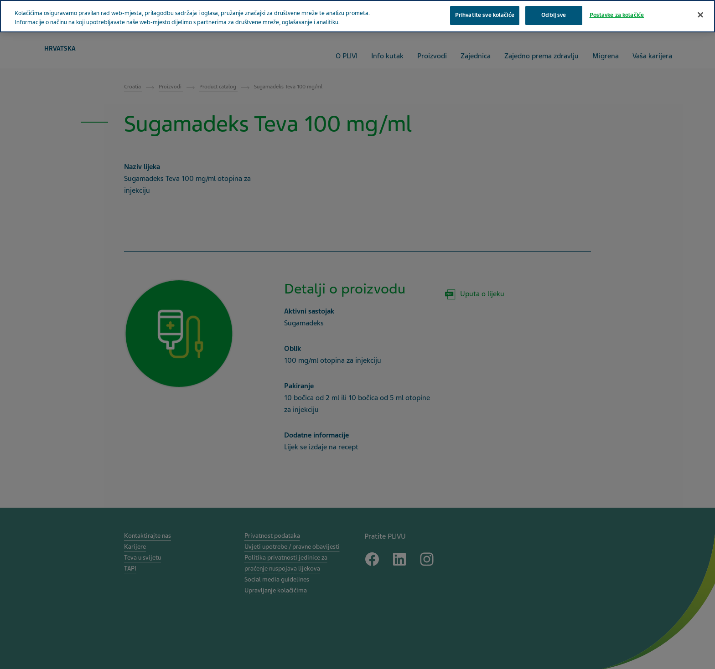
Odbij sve (553, 15)
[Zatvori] (700, 15)
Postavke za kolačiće (617, 15)
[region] (357, 16)
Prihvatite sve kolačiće (484, 15)
